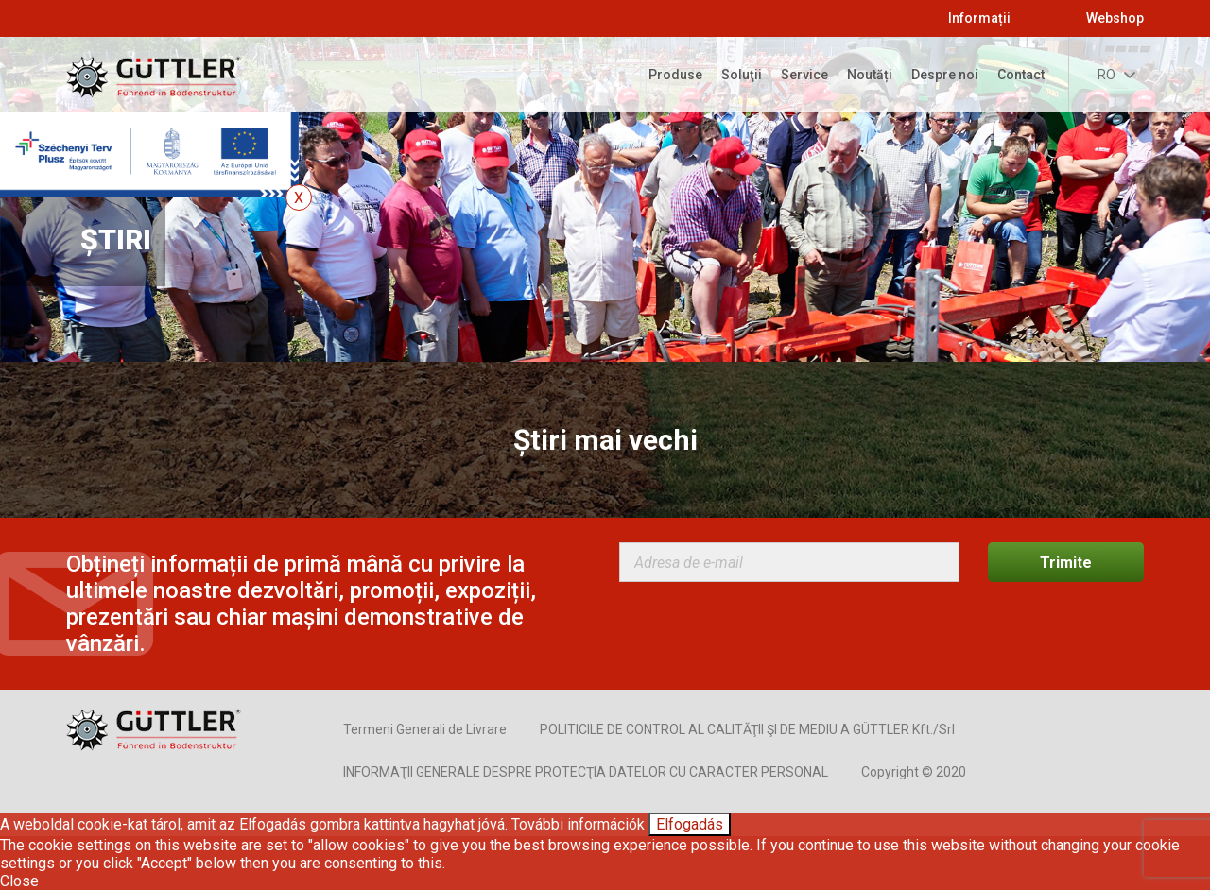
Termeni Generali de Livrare (425, 729)
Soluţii (741, 74)
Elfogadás (689, 824)
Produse (675, 74)
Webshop (1115, 18)
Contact (1021, 74)
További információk (578, 824)
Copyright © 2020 (913, 771)
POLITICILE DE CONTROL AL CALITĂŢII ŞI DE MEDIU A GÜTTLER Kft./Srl (747, 729)
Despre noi (944, 74)
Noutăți (869, 74)
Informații (979, 18)
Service (804, 74)
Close (19, 881)
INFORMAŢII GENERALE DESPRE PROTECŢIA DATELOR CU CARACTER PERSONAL (585, 771)
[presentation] (763, 628)
